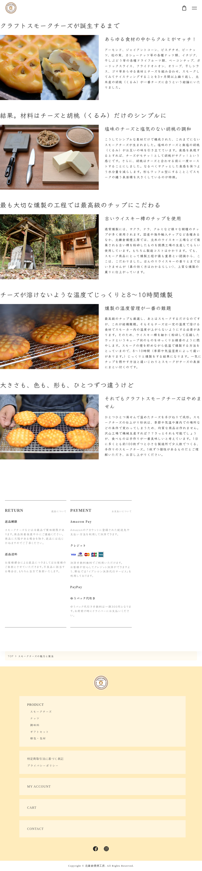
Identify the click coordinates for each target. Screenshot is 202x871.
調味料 (35, 725)
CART (32, 807)
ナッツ (35, 718)
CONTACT (35, 828)
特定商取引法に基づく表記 (45, 758)
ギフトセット (39, 732)
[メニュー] (194, 8)
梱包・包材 (38, 738)
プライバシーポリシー (43, 765)
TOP (11, 656)
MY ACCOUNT (39, 786)
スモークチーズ (41, 711)
